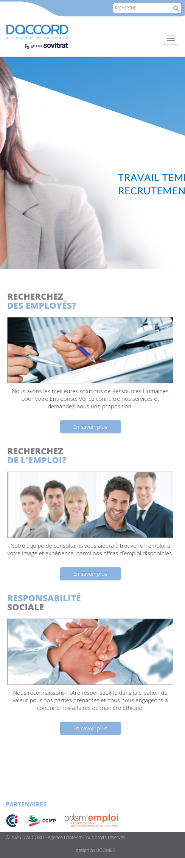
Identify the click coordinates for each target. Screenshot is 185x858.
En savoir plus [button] (90, 426)
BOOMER (105, 850)
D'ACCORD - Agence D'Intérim (52, 837)
